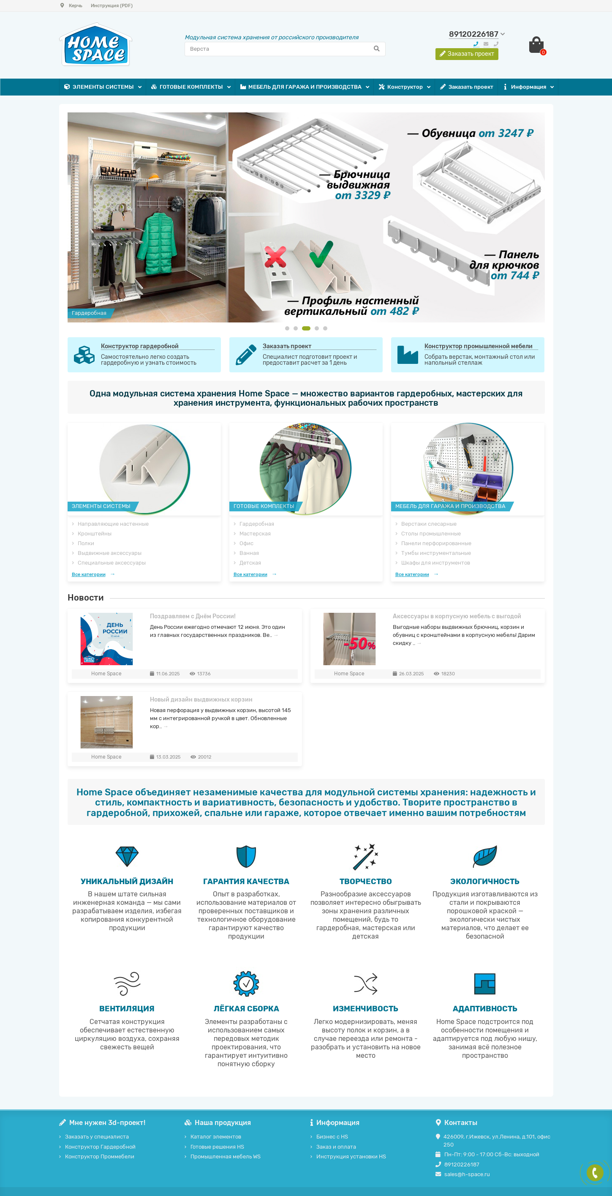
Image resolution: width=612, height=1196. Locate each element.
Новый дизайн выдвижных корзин (201, 699)
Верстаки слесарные (429, 524)
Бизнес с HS (332, 1136)
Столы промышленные (431, 533)
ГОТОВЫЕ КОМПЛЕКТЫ (186, 87)
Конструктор (400, 87)
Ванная (249, 553)
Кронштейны (95, 533)
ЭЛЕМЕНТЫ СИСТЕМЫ (99, 87)
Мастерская (255, 533)
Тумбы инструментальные (436, 553)
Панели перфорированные (436, 543)
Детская (250, 563)
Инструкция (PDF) (112, 5)
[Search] (285, 49)
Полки (86, 543)
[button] (287, 328)
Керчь (70, 5)
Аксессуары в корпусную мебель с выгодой (457, 616)
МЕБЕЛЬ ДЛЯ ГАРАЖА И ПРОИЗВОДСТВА (300, 87)
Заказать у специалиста (97, 1136)
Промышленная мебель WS (225, 1156)
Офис (246, 543)
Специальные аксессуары (112, 563)
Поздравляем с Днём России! (193, 616)
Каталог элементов (215, 1136)
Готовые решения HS (217, 1147)
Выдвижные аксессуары (109, 553)
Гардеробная (256, 524)
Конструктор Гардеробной (100, 1147)
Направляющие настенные (113, 524)
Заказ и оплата (336, 1147)
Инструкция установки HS (351, 1156)
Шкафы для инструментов (435, 563)
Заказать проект (466, 87)
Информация (524, 87)
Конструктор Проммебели (99, 1156)
